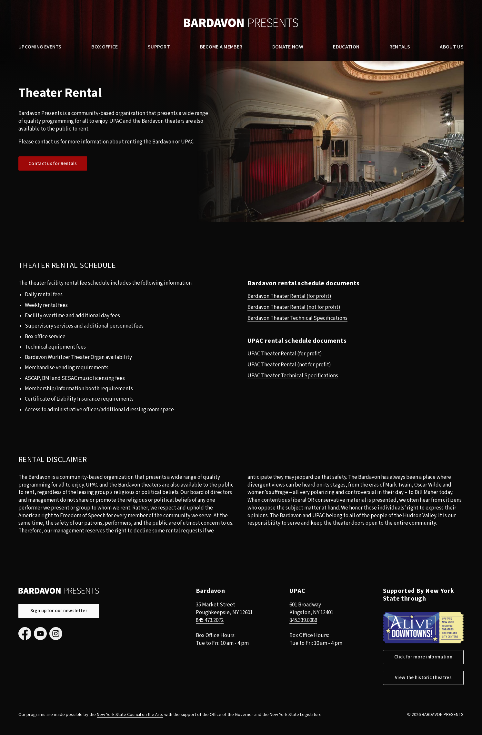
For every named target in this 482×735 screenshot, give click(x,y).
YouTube (40, 633)
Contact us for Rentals (52, 163)
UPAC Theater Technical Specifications (292, 376)
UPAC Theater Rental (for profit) (284, 354)
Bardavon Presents (241, 23)
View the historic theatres (423, 677)
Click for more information (423, 657)
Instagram (55, 633)
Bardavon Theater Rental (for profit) (289, 296)
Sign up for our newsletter (58, 610)
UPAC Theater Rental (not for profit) (289, 365)
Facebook (24, 633)
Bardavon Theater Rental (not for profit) (293, 307)
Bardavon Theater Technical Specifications (297, 318)
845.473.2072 (210, 620)
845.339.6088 (303, 620)
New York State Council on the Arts (130, 714)
